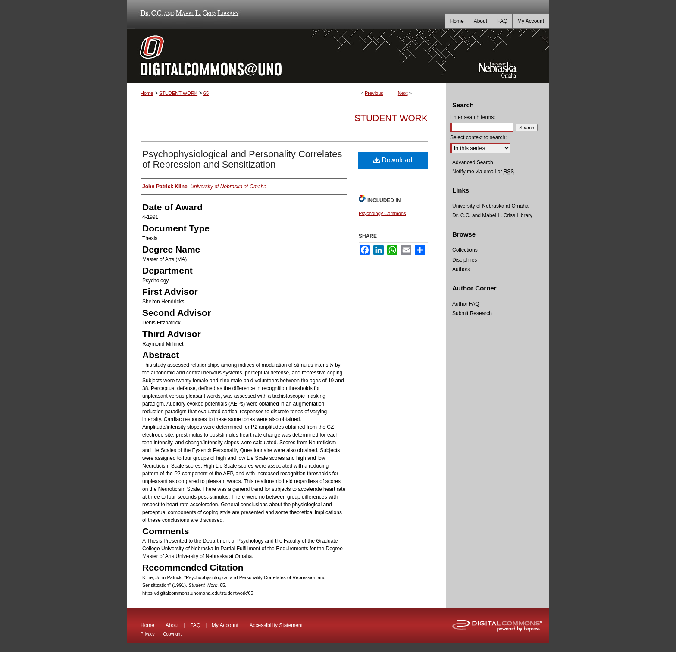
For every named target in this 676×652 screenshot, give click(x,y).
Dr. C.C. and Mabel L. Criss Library (188, 14)
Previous (374, 93)
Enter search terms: (472, 117)
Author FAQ (465, 304)
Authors (461, 269)
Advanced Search (472, 162)
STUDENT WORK (178, 93)
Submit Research (472, 313)
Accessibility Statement (276, 625)
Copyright (172, 634)
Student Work (391, 118)
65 (206, 93)
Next (403, 93)
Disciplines (464, 260)
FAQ (195, 625)
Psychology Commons (382, 213)
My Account (225, 625)
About (172, 625)
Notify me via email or (483, 171)
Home (147, 93)
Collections (465, 250)
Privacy (148, 634)
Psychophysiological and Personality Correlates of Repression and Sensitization (242, 159)
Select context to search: (478, 137)
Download (393, 160)
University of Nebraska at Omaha (490, 206)
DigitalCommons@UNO (286, 56)
